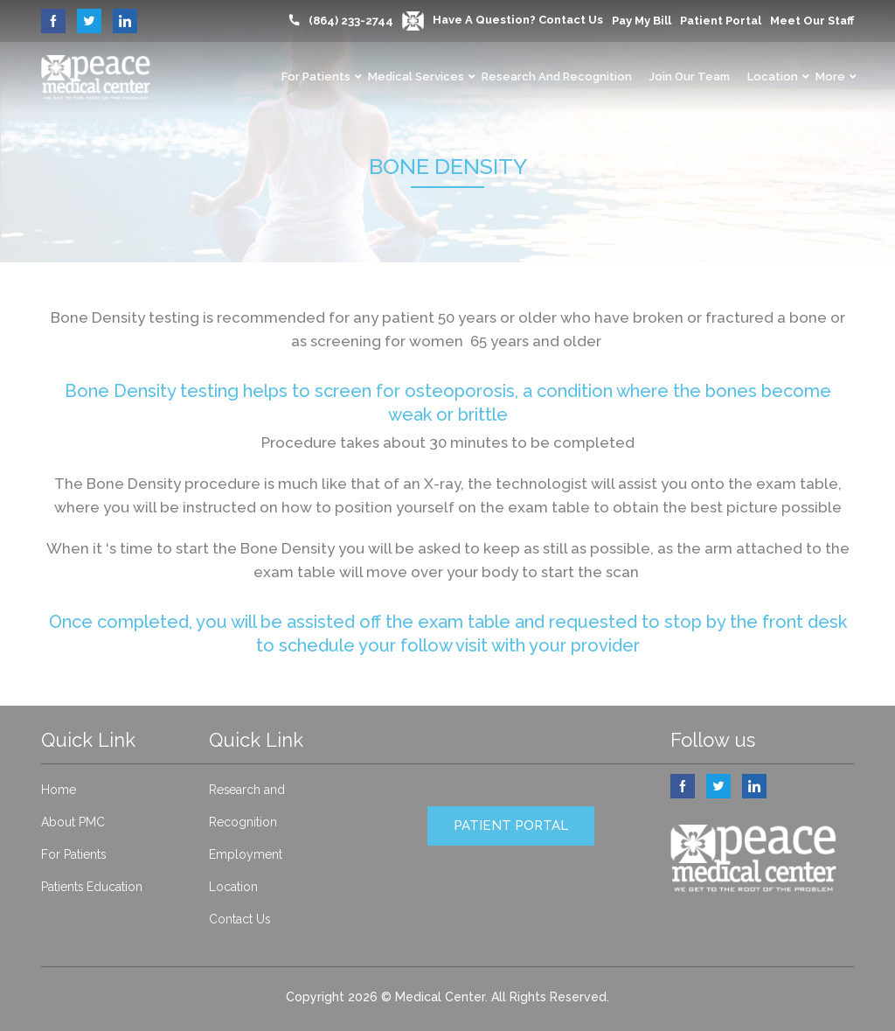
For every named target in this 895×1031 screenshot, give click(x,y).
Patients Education (92, 887)
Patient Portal (720, 20)
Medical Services (416, 76)
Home (58, 790)
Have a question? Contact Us (502, 19)
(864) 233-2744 (351, 20)
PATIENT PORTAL (511, 825)
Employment (245, 854)
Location (772, 76)
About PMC (73, 822)
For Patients (315, 76)
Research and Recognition (557, 76)
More (830, 76)
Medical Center (440, 997)
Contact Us (240, 919)
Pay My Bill (641, 20)
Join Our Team (689, 76)
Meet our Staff (812, 20)
